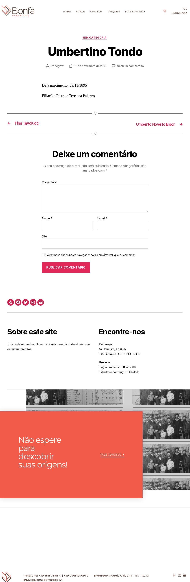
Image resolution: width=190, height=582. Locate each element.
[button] (112, 465)
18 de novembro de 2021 (90, 66)
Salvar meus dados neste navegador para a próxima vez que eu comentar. (90, 255)
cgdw (59, 66)
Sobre (80, 11)
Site (44, 237)
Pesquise (113, 11)
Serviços (96, 11)
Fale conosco (135, 11)
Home (67, 11)
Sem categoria (95, 38)
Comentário (49, 182)
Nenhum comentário (131, 66)
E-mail (102, 218)
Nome (47, 218)
